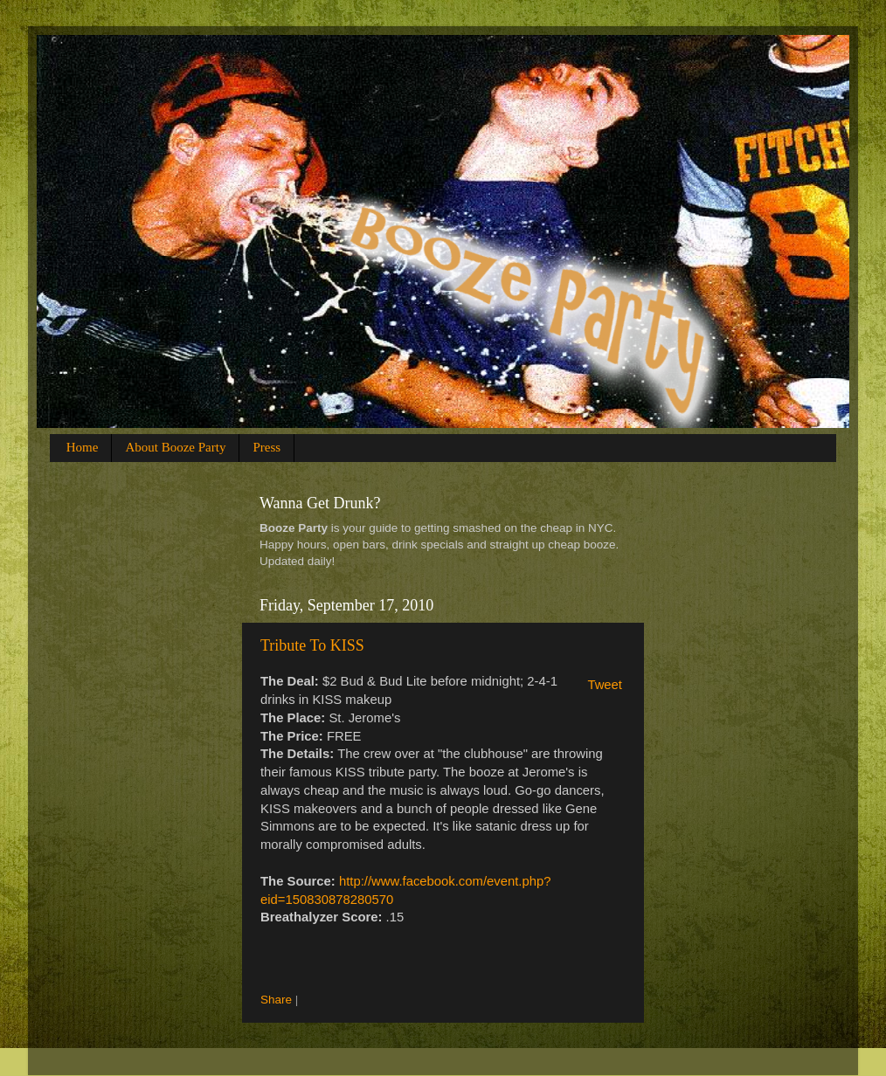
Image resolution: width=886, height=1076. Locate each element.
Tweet (604, 685)
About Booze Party (175, 447)
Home (82, 447)
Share (276, 999)
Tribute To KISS (312, 645)
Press (266, 447)
